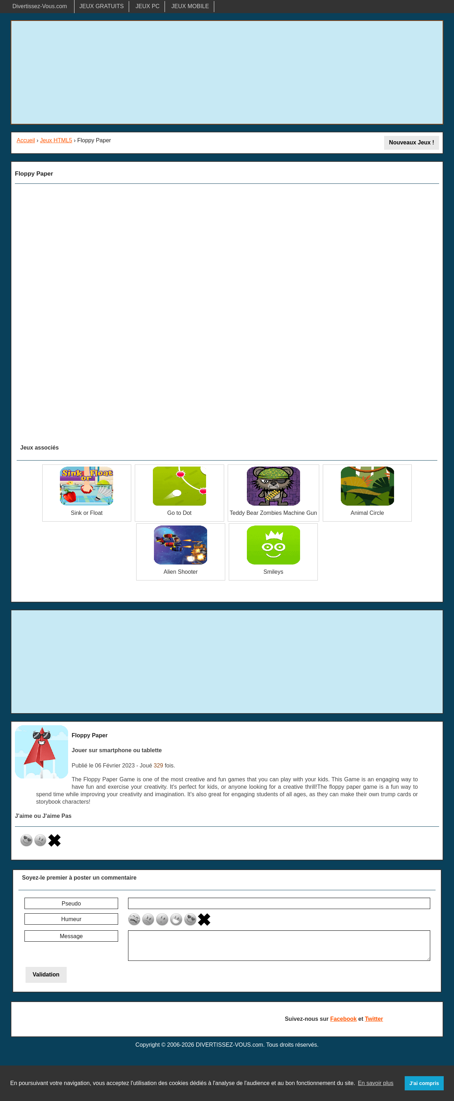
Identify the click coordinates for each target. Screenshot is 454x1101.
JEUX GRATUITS (101, 6)
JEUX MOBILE (190, 6)
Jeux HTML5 (56, 140)
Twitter (374, 1019)
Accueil (26, 140)
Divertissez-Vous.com (39, 6)
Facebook (343, 1019)
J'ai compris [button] (424, 1083)
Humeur (71, 919)
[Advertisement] (227, 72)
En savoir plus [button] (376, 1083)
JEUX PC (147, 6)
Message (71, 936)
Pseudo (71, 904)
